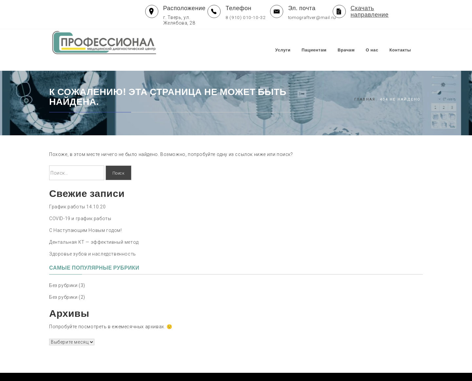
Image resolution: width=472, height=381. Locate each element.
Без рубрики (63, 272)
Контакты (407, 43)
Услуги (290, 43)
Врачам (353, 43)
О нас (379, 43)
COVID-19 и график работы (80, 205)
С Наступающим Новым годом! (85, 217)
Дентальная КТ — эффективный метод (94, 229)
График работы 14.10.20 (77, 193)
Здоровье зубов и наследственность (92, 240)
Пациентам (320, 43)
